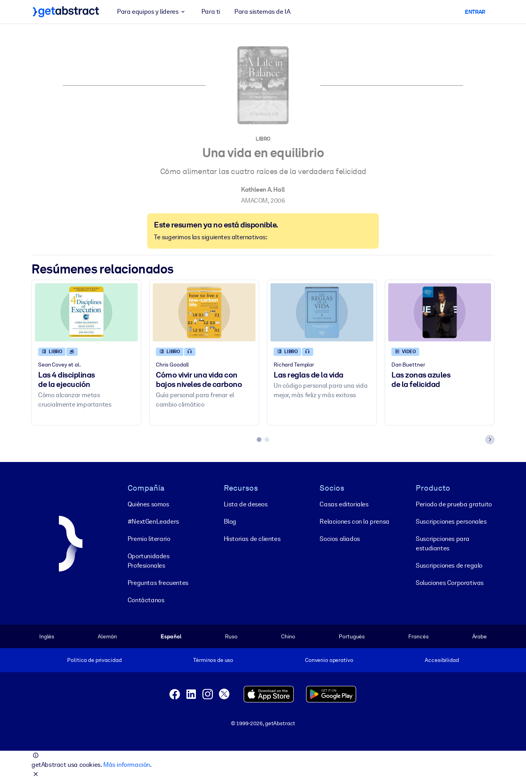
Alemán (107, 636)
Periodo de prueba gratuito (454, 504)
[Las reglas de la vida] (321, 312)
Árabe (479, 636)
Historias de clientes (252, 538)
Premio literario (149, 538)
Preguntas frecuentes (158, 582)
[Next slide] (490, 439)
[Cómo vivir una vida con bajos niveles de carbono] (204, 312)
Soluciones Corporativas (450, 582)
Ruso (231, 636)
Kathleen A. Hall (263, 189)
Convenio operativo (329, 660)
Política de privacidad (94, 660)
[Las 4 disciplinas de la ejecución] (86, 312)
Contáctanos (146, 599)
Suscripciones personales (451, 521)
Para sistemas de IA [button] (262, 11)
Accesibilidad (441, 660)
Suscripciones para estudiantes (442, 543)
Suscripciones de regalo (449, 565)
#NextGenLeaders (153, 521)
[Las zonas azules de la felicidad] (439, 312)
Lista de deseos (246, 504)
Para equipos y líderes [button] (152, 11)
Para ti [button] (210, 11)
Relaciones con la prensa (354, 521)
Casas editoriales (344, 504)
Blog (230, 521)
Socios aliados (340, 538)
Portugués (352, 636)
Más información (126, 764)
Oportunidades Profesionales (149, 560)
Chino (288, 636)
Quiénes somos (148, 504)
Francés (418, 636)
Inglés (46, 636)
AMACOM (254, 200)
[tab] (259, 439)
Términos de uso (213, 660)
